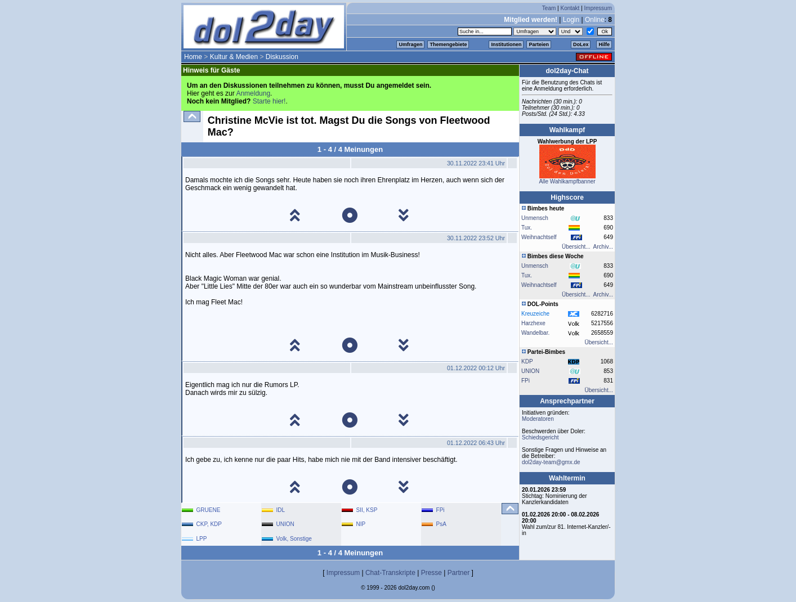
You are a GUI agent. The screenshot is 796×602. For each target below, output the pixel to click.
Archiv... (603, 247)
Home (193, 57)
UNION (530, 371)
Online (595, 20)
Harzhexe (533, 323)
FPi (525, 381)
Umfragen (410, 44)
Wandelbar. (535, 333)
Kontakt (569, 8)
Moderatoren (538, 419)
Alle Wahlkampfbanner (567, 181)
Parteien (539, 44)
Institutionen (506, 44)
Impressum (598, 8)
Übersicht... (576, 247)
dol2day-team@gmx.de (551, 462)
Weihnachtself (539, 237)
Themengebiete (448, 44)
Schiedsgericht (540, 437)
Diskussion (282, 57)
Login (571, 20)
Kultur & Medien (234, 57)
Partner (458, 573)
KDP (527, 361)
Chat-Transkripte (390, 573)
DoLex (581, 44)
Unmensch (534, 218)
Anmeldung (253, 93)
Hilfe (604, 44)
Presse (431, 573)
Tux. (526, 227)
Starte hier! (269, 101)
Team (549, 8)
